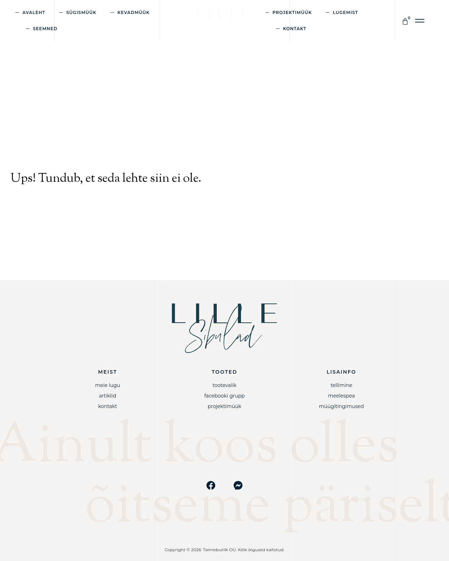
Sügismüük (81, 12)
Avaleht (33, 12)
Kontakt (295, 28)
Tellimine (341, 385)
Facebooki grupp (224, 396)
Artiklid (107, 396)
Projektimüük (292, 12)
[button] (420, 21)
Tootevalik (224, 385)
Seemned (45, 28)
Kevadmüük (134, 12)
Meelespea (341, 396)
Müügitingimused (341, 406)
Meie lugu (107, 385)
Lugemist (345, 12)
